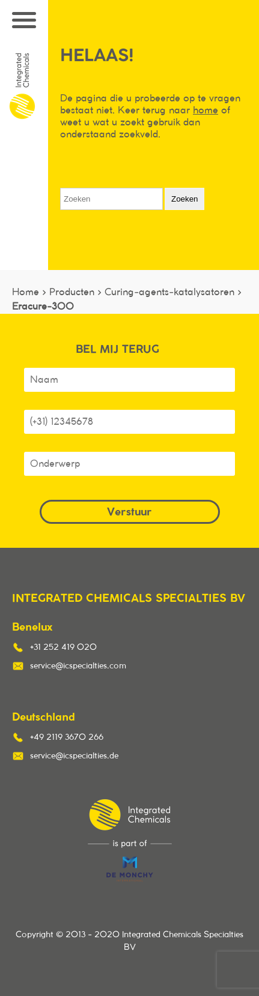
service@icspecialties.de (74, 756)
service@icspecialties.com (78, 666)
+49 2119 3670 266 (66, 737)
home (205, 110)
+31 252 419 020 (63, 647)
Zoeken (184, 198)
